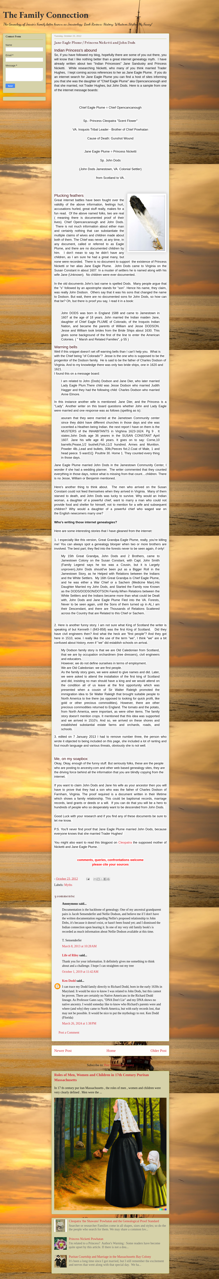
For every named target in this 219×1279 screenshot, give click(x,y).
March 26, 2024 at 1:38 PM (79, 1023)
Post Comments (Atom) (119, 1065)
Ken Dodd (69, 980)
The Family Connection (45, 14)
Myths (68, 885)
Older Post (159, 1051)
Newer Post (63, 1051)
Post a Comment (69, 1032)
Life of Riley (70, 955)
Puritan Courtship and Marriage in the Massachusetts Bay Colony (110, 1256)
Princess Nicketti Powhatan (86, 1239)
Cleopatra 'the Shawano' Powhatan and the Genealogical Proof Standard (114, 1221)
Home (111, 1051)
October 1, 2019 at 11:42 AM (80, 971)
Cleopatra (125, 842)
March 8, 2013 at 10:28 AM (79, 946)
